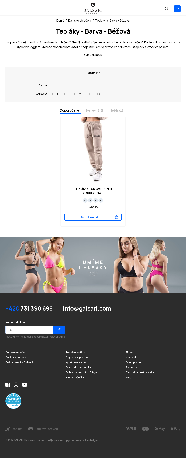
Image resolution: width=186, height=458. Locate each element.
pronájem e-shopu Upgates (59, 440)
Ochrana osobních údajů (81, 372)
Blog (129, 377)
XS (58, 94)
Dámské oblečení (16, 352)
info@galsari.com (87, 308)
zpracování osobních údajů (51, 336)
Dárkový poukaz (15, 357)
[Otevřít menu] (8, 8)
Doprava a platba (77, 357)
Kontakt (131, 357)
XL (100, 94)
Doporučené (69, 110)
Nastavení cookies (34, 440)
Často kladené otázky (140, 372)
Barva (43, 85)
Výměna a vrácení (77, 362)
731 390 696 (29, 308)
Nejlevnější (94, 110)
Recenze (131, 367)
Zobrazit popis (93, 55)
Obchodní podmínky (78, 367)
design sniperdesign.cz (87, 440)
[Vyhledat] (165, 8)
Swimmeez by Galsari (19, 362)
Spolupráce (133, 362)
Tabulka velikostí (76, 352)
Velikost (41, 94)
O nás (129, 352)
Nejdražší (117, 110)
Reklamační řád (76, 377)
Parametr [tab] (93, 73)
